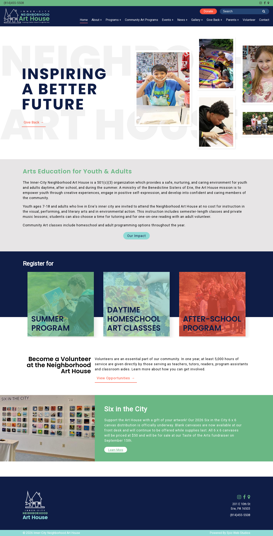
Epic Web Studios (238, 533)
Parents (231, 20)
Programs (112, 20)
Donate (208, 11)
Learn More (115, 450)
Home (84, 20)
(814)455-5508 (14, 3)
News (181, 20)
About (95, 20)
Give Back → (34, 122)
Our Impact (136, 236)
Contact (264, 20)
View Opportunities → (116, 378)
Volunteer (249, 20)
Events (166, 20)
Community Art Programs (141, 20)
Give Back (213, 20)
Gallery (195, 20)
